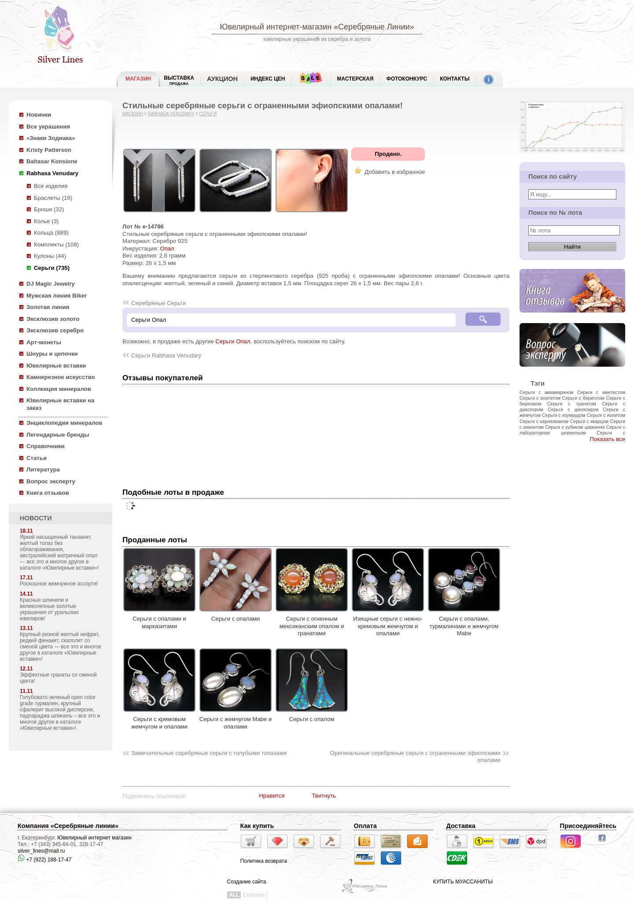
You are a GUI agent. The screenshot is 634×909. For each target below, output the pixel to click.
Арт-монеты (43, 342)
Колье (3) (46, 221)
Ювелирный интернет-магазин (276, 26)
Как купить (257, 825)
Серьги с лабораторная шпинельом (572, 429)
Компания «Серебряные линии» (68, 825)
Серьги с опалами (235, 615)
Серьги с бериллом (583, 398)
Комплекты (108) (56, 244)
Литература (43, 469)
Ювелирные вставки (56, 365)
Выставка (179, 80)
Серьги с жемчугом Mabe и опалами (235, 719)
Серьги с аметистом (601, 392)
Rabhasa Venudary (52, 173)
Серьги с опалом (312, 716)
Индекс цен (268, 79)
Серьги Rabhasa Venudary (166, 355)
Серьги (208, 113)
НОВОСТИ (36, 518)
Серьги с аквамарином (546, 392)
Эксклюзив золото (52, 319)
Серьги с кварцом (589, 421)
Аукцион (222, 78)
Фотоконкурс (406, 79)
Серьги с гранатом (571, 403)
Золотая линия (47, 307)
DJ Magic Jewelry (50, 283)
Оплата (365, 825)
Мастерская (355, 79)
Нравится (271, 795)
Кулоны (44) (50, 256)
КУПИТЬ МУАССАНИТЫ (463, 882)
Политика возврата (263, 861)
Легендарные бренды (57, 434)
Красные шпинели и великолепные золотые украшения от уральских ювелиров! (49, 609)
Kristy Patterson (48, 150)
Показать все (607, 439)
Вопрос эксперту (50, 481)
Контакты (454, 79)
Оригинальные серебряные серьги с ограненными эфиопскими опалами (415, 757)
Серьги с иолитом (606, 415)
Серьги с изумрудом (564, 415)
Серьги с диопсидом (573, 409)
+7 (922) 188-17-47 (44, 860)
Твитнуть (324, 795)
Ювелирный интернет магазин (94, 838)
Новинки (38, 114)
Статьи (36, 458)
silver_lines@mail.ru (41, 851)
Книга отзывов (47, 492)
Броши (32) (49, 209)
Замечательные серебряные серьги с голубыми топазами (209, 753)
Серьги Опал (232, 341)
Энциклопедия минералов (64, 423)
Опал (167, 248)
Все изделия (50, 186)
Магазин (132, 113)
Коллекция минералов (58, 389)
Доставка (461, 825)
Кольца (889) (51, 232)
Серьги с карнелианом (544, 421)
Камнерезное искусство (60, 377)
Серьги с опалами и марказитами (159, 618)
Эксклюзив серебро (55, 330)
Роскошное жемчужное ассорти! (59, 584)
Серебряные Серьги (158, 303)
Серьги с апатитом (540, 398)
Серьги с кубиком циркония (575, 427)
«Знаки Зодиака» (50, 138)
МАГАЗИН (138, 79)
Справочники (45, 446)
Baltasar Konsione (51, 161)
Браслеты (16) (53, 198)
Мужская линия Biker (56, 295)
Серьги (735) (52, 268)
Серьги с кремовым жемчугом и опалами (159, 719)
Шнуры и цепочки (52, 353)
